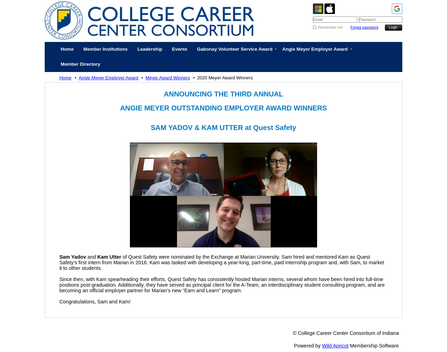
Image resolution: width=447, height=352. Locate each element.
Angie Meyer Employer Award (108, 77)
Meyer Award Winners (168, 77)
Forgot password (364, 27)
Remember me (330, 27)
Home (65, 77)
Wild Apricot (335, 346)
